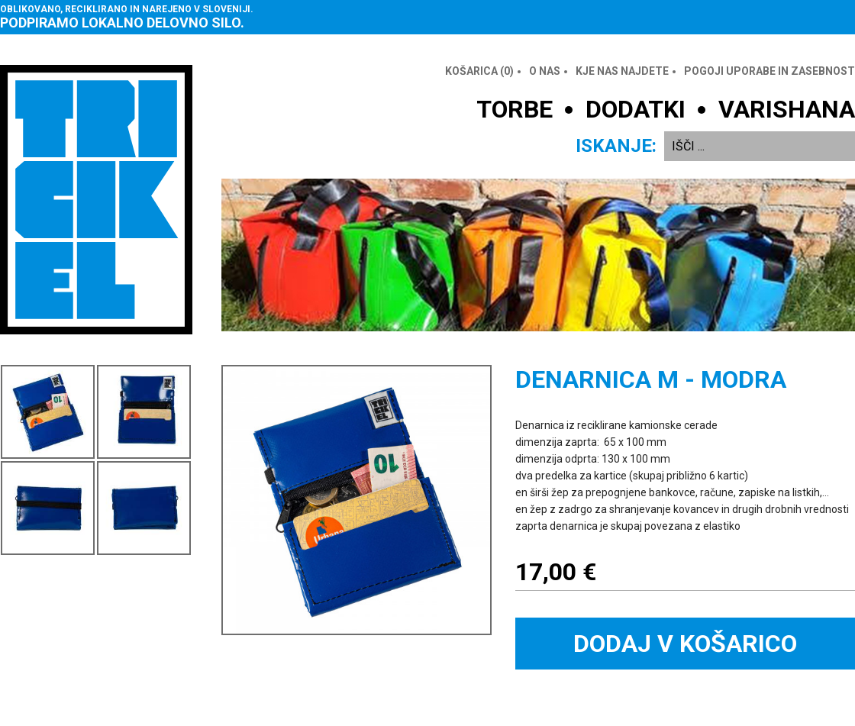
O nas (544, 71)
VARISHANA (786, 109)
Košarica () (479, 71)
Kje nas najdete (622, 71)
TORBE (514, 109)
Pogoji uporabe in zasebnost (769, 71)
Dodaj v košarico (685, 643)
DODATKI (636, 109)
